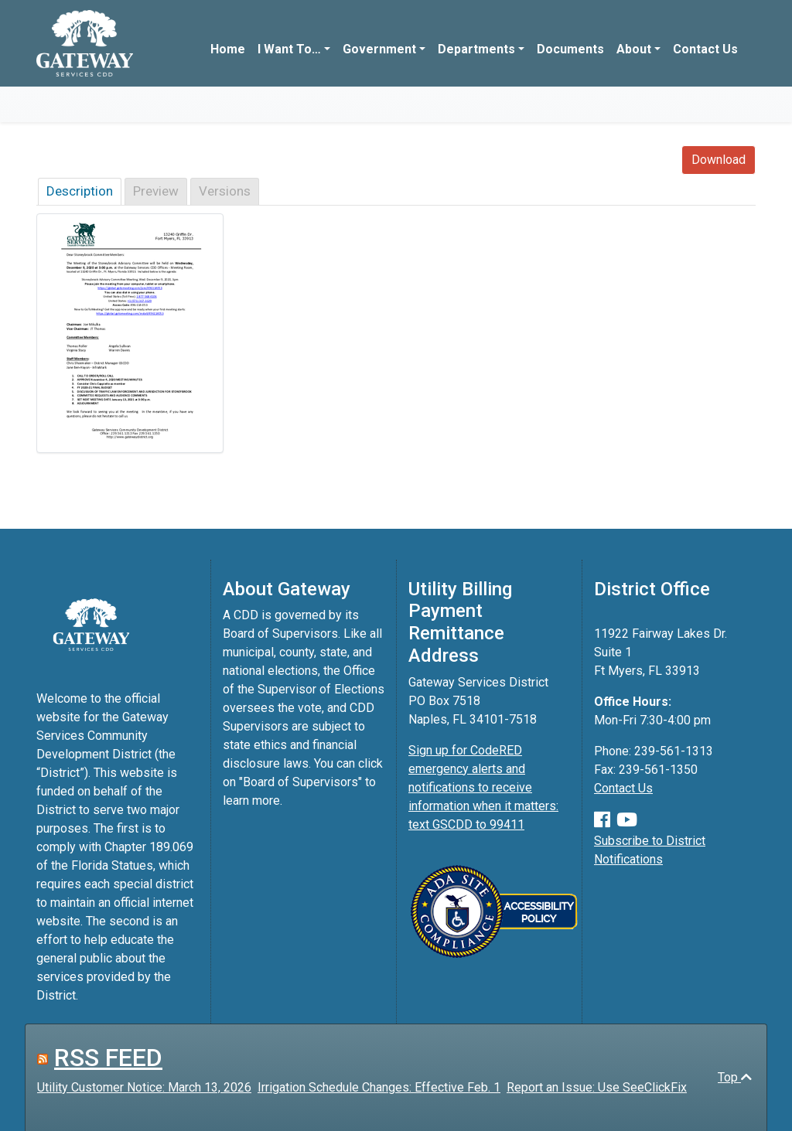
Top (735, 1077)
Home (227, 49)
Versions (225, 191)
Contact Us (705, 49)
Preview (156, 191)
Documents (570, 49)
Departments (476, 49)
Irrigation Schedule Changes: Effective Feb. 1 (379, 1087)
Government (379, 49)
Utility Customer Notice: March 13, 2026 (144, 1087)
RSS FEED (108, 1057)
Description (79, 191)
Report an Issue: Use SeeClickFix (597, 1087)
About (633, 49)
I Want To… (289, 49)
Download (718, 159)
